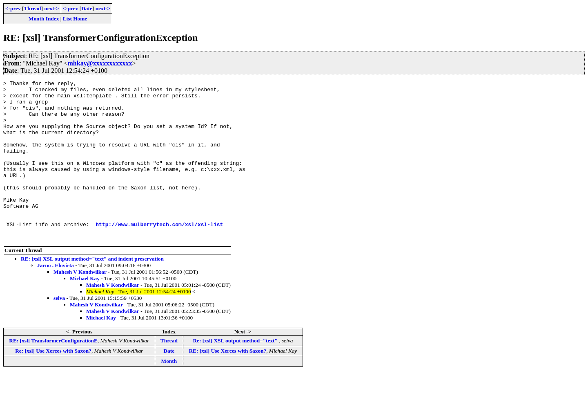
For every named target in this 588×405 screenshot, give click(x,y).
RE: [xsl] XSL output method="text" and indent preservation (92, 291)
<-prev (13, 8)
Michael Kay (85, 310)
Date (86, 8)
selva (59, 330)
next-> (51, 8)
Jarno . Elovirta (55, 297)
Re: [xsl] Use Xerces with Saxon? (53, 383)
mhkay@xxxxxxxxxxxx (100, 63)
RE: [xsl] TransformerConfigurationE (53, 372)
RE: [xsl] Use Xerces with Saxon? (227, 383)
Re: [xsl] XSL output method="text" (236, 372)
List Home (75, 19)
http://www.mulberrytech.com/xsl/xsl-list (159, 253)
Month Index (44, 19)
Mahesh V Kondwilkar (80, 304)
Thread (32, 8)
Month (169, 393)
